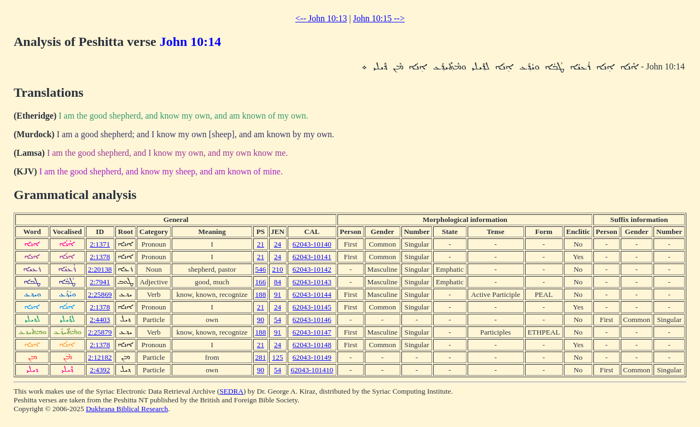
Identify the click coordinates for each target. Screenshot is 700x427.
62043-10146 (312, 319)
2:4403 (100, 319)
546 (260, 269)
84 (277, 282)
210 (277, 269)
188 (260, 294)
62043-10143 (312, 282)
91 (277, 294)
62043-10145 (312, 307)
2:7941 (100, 282)
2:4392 (100, 370)
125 (277, 357)
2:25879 (100, 332)
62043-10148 (312, 345)
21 (260, 244)
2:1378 (100, 257)
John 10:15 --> (379, 18)
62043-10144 (312, 294)
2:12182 (100, 357)
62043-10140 (312, 244)
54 (277, 319)
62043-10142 (312, 269)
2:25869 (100, 294)
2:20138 (100, 269)
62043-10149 (312, 357)
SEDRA (231, 391)
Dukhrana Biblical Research (127, 409)
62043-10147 (312, 332)
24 (277, 244)
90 (260, 319)
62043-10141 (312, 257)
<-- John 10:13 (321, 18)
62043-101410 (312, 370)
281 (260, 357)
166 (260, 282)
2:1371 (100, 244)
